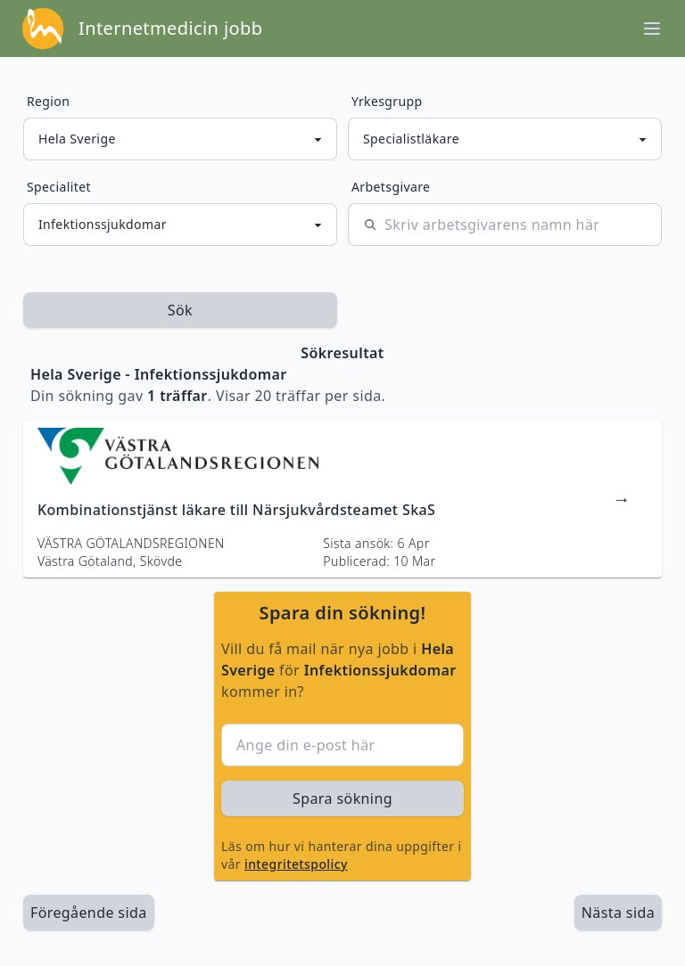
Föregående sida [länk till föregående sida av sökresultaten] (88, 912)
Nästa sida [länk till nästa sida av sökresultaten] (618, 912)
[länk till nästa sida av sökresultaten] (618, 912)
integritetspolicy (296, 863)
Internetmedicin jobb (170, 28)
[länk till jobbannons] (342, 499)
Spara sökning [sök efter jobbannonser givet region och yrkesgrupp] (342, 798)
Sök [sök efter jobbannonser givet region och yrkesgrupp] (180, 310)
